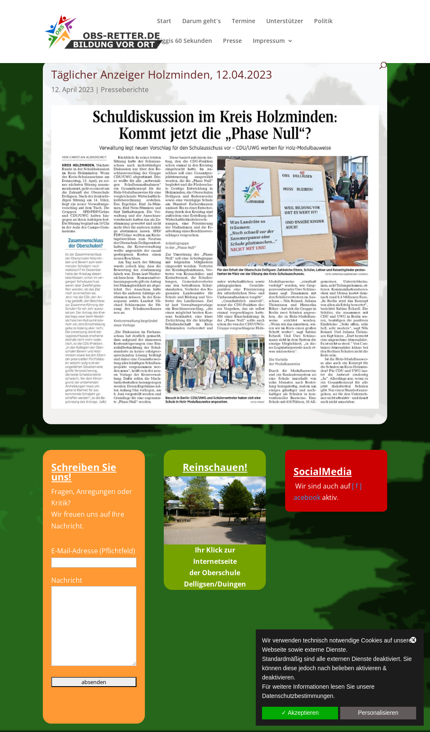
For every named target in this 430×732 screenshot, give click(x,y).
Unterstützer (284, 21)
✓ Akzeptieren (300, 712)
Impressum (269, 41)
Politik (323, 21)
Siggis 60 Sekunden (184, 41)
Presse (232, 41)
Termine (243, 21)
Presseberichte (125, 89)
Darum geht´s (201, 21)
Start (164, 21)
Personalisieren (378, 712)
